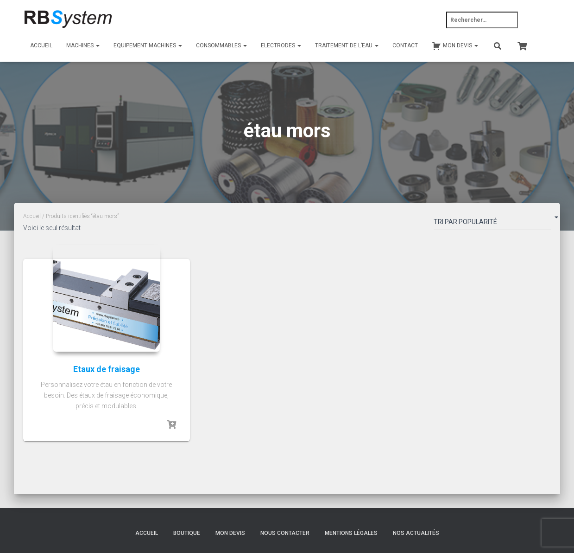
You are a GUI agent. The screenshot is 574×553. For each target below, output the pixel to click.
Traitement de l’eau (346, 45)
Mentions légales (351, 533)
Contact (405, 45)
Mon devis (230, 533)
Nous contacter (284, 533)
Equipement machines (148, 45)
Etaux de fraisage (106, 369)
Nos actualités (416, 533)
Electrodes (281, 45)
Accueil (41, 45)
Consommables (221, 45)
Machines (83, 45)
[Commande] (492, 224)
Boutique (186, 533)
